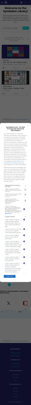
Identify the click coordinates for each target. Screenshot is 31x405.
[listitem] (15, 186)
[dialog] (15, 202)
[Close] (27, 126)
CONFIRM (9, 276)
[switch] (24, 189)
